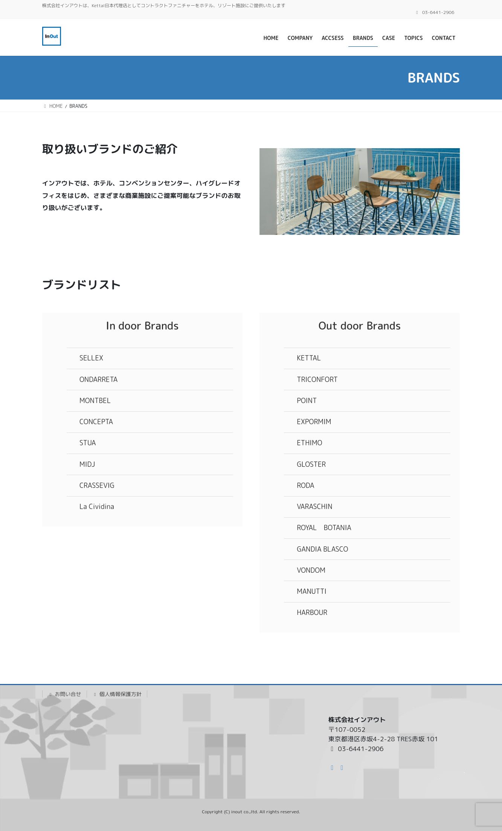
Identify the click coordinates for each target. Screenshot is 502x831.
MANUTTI (312, 591)
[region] (359, 191)
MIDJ (87, 464)
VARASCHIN (314, 506)
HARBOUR (312, 612)
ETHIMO (309, 443)
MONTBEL (95, 400)
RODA (305, 485)
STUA (87, 443)
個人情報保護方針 (117, 694)
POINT (307, 400)
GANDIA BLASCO (322, 549)
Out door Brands (360, 325)
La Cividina (96, 506)
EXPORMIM (314, 421)
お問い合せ (64, 694)
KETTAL (309, 358)
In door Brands (142, 325)
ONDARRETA (98, 379)
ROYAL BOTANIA (324, 527)
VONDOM (311, 570)
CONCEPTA (96, 421)
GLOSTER (311, 464)
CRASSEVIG (96, 485)
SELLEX (91, 358)
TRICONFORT (317, 379)
